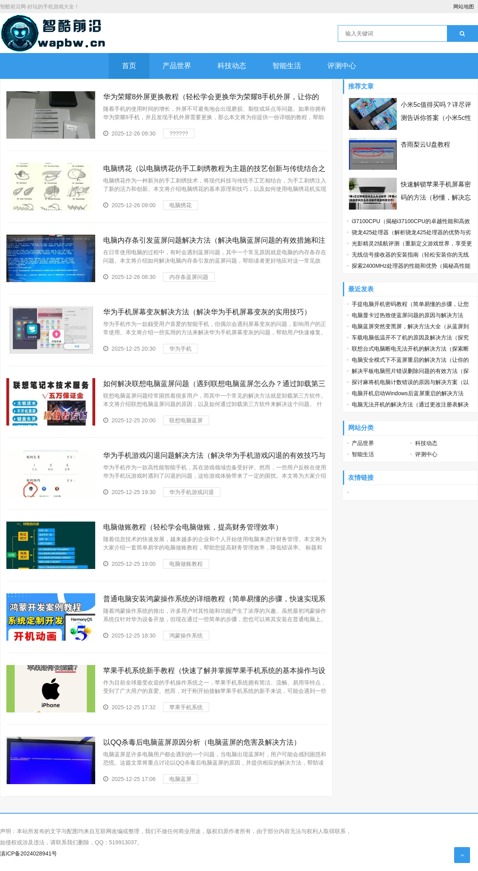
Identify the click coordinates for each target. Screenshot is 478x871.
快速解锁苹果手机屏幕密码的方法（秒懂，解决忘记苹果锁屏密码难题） (436, 197)
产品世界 (177, 66)
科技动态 (231, 66)
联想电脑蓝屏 (186, 420)
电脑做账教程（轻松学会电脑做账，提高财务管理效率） (192, 527)
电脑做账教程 (186, 564)
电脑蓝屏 (180, 779)
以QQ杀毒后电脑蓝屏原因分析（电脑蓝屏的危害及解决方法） (202, 742)
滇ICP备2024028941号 (28, 853)
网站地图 (463, 7)
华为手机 (180, 348)
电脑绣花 (180, 205)
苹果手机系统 (186, 707)
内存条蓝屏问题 (188, 277)
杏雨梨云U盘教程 (425, 144)
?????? (178, 133)
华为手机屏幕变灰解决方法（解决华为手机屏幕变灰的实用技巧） (207, 312)
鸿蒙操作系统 (186, 635)
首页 (129, 66)
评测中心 (341, 66)
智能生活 (286, 66)
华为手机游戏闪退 (191, 492)
